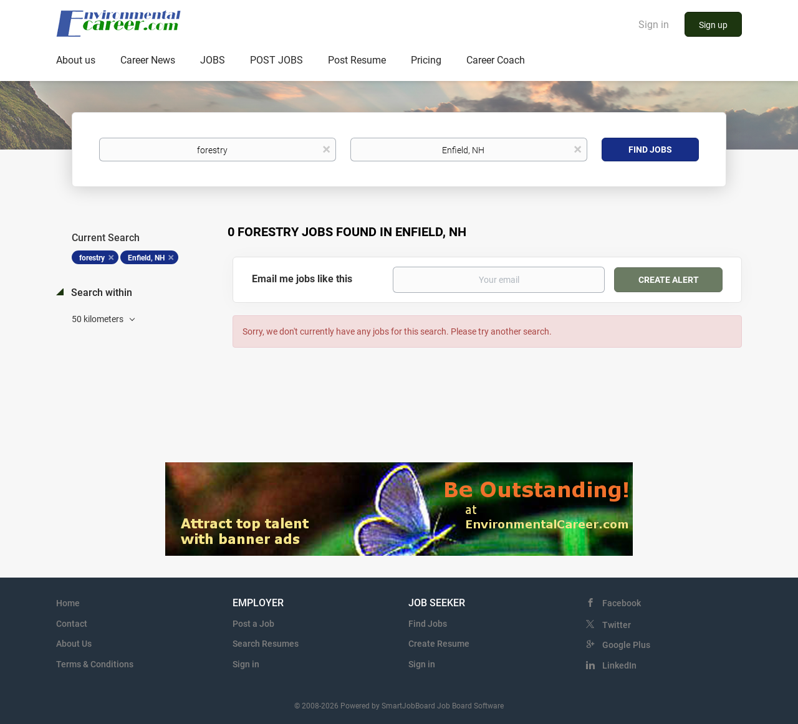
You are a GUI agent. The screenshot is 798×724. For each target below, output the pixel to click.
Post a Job (253, 624)
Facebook (621, 603)
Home (68, 603)
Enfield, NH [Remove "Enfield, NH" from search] (146, 258)
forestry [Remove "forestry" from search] (92, 258)
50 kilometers (98, 319)
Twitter (616, 625)
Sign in (653, 25)
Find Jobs (650, 150)
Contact (71, 624)
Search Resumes (266, 644)
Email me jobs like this (302, 279)
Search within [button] (100, 292)
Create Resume (438, 644)
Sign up (713, 25)
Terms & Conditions (94, 664)
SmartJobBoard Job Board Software (443, 706)
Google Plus (626, 645)
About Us (74, 644)
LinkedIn (619, 665)
